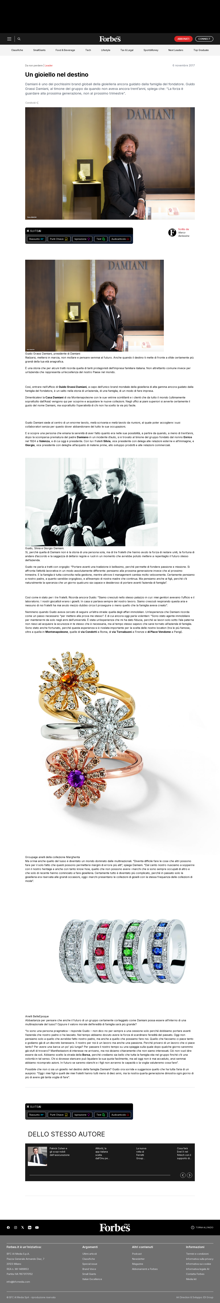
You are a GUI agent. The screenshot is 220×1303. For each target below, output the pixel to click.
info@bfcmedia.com (18, 1281)
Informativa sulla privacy (199, 1258)
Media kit (191, 1279)
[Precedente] (183, 1175)
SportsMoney (151, 50)
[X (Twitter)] (22, 1227)
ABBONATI (183, 38)
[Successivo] (189, 1175)
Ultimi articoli (89, 1253)
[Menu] (9, 39)
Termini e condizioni (197, 1253)
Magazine (137, 1263)
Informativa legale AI (197, 1269)
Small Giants (89, 1274)
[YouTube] (37, 1227)
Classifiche (17, 50)
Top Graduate (201, 50)
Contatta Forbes (195, 1274)
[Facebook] (8, 1227)
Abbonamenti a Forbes (145, 1269)
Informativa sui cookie (198, 1263)
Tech (88, 50)
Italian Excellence (92, 1279)
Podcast (137, 1253)
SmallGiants (39, 50)
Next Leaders (175, 50)
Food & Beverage (65, 50)
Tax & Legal (126, 50)
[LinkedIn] (29, 1227)
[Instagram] (15, 1227)
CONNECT (204, 38)
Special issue (89, 1263)
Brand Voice (89, 1269)
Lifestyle (105, 50)
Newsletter (138, 1258)
